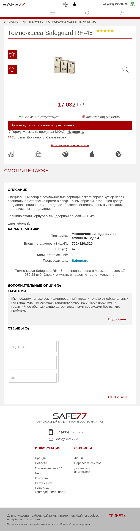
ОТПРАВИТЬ (118, 397)
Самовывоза (56, 137)
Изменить (75, 132)
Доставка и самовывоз (82, 470)
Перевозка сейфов (87, 463)
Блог (38, 473)
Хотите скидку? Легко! (103, 117)
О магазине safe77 (48, 468)
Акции (78, 458)
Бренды (40, 458)
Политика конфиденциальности (50, 490)
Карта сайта (43, 483)
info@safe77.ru (67, 439)
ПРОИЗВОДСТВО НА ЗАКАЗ (86, 421)
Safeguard (80, 260)
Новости (41, 463)
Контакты (41, 478)
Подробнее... (118, 319)
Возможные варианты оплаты (70, 145)
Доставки (34, 137)
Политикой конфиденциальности (76, 524)
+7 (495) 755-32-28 (115, 4)
